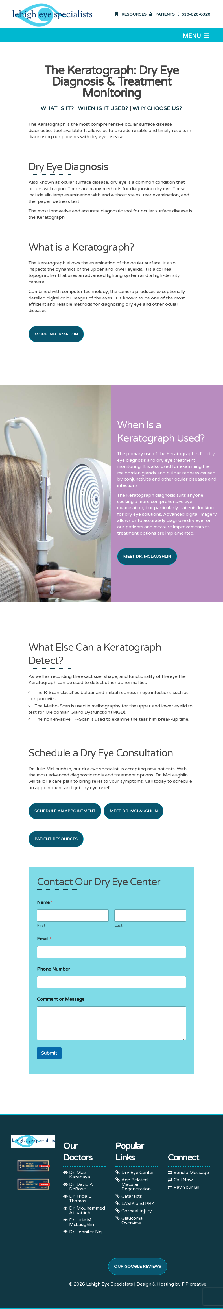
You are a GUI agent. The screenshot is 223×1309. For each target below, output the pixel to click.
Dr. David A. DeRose (81, 1187)
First (41, 925)
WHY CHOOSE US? (157, 108)
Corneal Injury (136, 1211)
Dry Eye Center (137, 1172)
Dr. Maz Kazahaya (79, 1175)
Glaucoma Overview (132, 1220)
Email (44, 939)
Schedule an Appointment (64, 811)
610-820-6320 (194, 14)
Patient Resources (56, 839)
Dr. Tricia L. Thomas (80, 1198)
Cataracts (131, 1196)
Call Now (183, 1180)
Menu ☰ (196, 36)
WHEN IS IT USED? (103, 108)
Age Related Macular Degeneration (136, 1184)
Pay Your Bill (187, 1187)
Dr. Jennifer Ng (85, 1232)
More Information (56, 334)
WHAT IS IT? (57, 108)
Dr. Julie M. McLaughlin (81, 1222)
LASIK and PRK (137, 1203)
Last (118, 925)
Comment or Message (60, 999)
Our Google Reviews (137, 1266)
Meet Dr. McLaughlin (147, 556)
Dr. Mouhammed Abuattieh (87, 1210)
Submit (49, 1053)
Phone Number (53, 969)
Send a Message (191, 1172)
